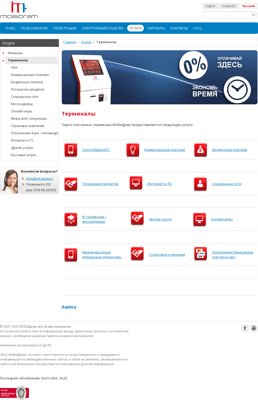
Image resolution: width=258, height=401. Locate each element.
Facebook (245, 328)
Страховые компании (27, 126)
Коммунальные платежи (30, 75)
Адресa (69, 306)
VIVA (14, 67)
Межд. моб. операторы (29, 118)
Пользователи (34, 28)
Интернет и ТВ (159, 183)
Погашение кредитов (27, 89)
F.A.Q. (198, 28)
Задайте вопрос (39, 178)
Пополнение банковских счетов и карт (232, 254)
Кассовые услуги (23, 155)
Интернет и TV (22, 140)
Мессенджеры (22, 104)
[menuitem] (10, 28)
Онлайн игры (21, 111)
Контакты (179, 28)
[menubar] (129, 28)
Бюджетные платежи (27, 82)
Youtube (254, 328)
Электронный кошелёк (103, 28)
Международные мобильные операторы (101, 254)
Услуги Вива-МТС (96, 149)
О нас (10, 28)
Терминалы (18, 60)
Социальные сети (24, 96)
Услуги (135, 28)
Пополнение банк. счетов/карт (34, 133)
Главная (69, 42)
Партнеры (156, 28)
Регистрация (64, 28)
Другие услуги (22, 147)
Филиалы (15, 53)
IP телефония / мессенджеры (94, 219)
